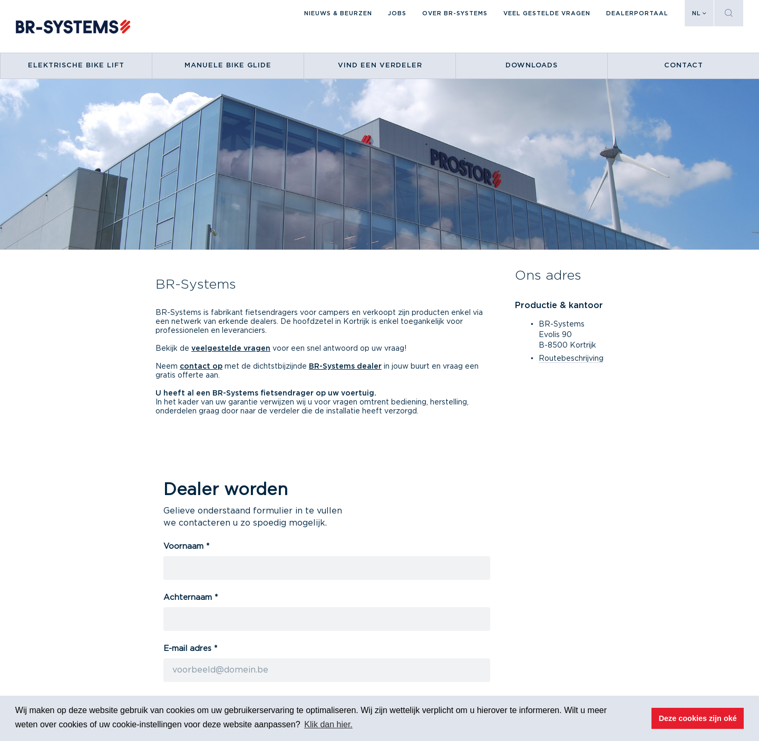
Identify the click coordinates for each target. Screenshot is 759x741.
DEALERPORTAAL (637, 13)
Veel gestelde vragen (546, 13)
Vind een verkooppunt (390, 594)
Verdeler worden (380, 606)
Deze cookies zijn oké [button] (698, 718)
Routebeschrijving (571, 358)
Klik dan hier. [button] (328, 724)
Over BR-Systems (455, 13)
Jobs (397, 13)
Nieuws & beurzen (338, 13)
